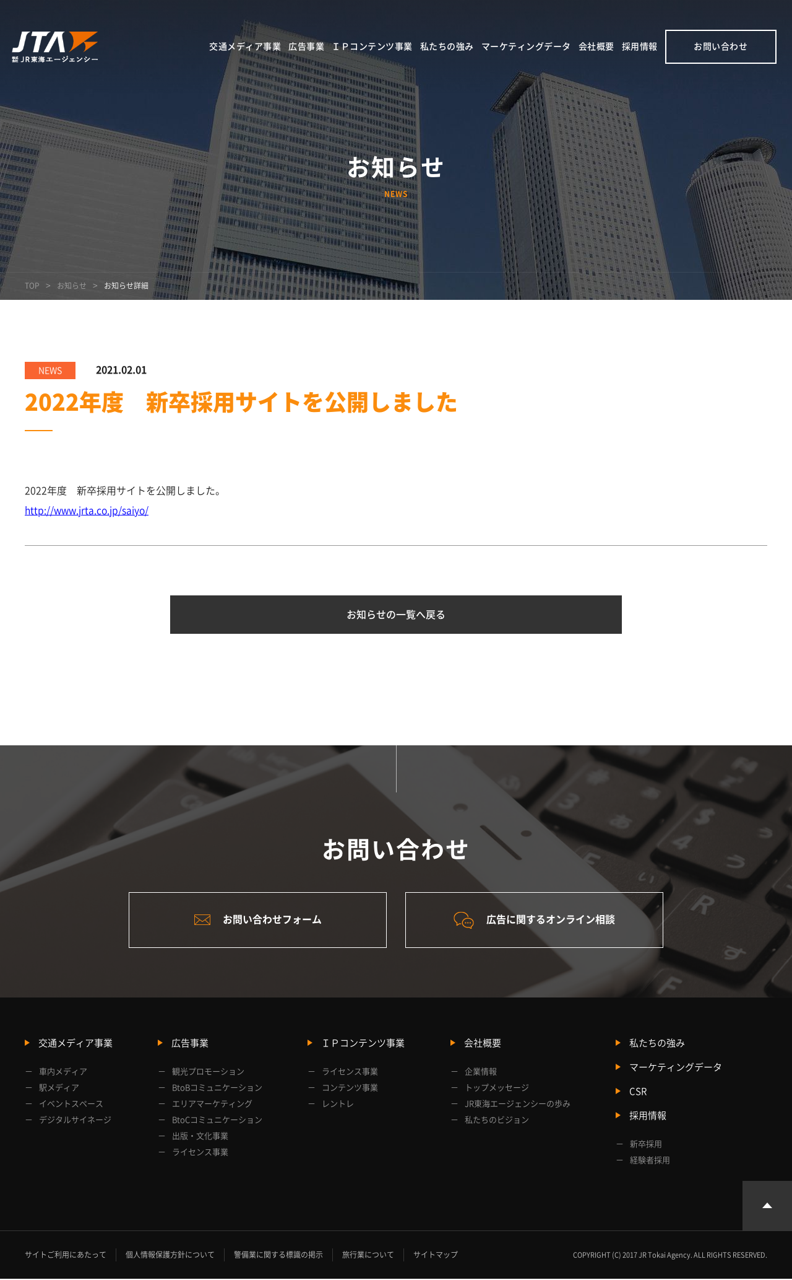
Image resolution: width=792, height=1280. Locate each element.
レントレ (338, 1105)
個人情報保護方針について (170, 1256)
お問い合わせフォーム (257, 921)
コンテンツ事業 (350, 1089)
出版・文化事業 (200, 1137)
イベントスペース (71, 1105)
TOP (32, 285)
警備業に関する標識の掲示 (278, 1256)
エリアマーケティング (212, 1105)
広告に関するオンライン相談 (535, 922)
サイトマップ (435, 1256)
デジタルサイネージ (75, 1121)
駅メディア (59, 1089)
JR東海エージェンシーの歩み (517, 1105)
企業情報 (481, 1073)
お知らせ (72, 285)
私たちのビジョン (497, 1121)
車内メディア (63, 1073)
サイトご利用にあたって (65, 1256)
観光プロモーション (208, 1073)
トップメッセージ (497, 1089)
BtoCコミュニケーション (217, 1121)
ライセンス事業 (200, 1153)
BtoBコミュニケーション (217, 1089)
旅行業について (368, 1256)
